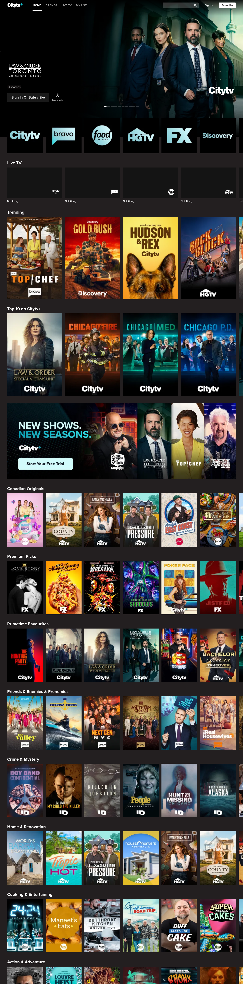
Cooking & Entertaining (29, 894)
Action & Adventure (26, 962)
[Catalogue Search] (178, 5)
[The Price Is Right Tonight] (179, 655)
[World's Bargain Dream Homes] (25, 858)
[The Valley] (25, 723)
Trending (15, 212)
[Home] (15, 5)
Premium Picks (21, 556)
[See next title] (237, 53)
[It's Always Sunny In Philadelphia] (64, 587)
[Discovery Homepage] (218, 135)
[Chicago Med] (150, 354)
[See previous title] (5, 53)
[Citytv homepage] (25, 135)
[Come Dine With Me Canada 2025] (218, 520)
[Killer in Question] (102, 790)
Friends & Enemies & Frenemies (37, 691)
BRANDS (51, 5)
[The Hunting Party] (25, 655)
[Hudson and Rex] (150, 258)
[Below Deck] (64, 723)
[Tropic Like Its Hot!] (64, 858)
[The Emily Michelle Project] (102, 520)
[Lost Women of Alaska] (218, 790)
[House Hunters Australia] (141, 858)
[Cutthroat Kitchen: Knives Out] (102, 925)
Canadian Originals (25, 488)
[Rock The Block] (208, 258)
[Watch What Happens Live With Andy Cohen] (179, 723)
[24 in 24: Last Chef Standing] (25, 925)
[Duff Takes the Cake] (179, 925)
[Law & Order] (64, 655)
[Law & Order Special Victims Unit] (34, 354)
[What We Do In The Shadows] (141, 587)
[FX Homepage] (179, 135)
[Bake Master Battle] (25, 520)
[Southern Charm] (141, 723)
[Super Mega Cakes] (218, 925)
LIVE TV (67, 5)
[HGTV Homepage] (141, 135)
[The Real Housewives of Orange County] (218, 723)
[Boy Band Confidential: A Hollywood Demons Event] (25, 790)
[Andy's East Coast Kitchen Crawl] (179, 520)
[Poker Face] (179, 587)
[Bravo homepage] (64, 135)
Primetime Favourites (27, 624)
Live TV (14, 163)
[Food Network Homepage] (102, 135)
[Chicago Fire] (92, 354)
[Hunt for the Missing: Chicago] (179, 790)
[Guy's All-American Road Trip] (141, 925)
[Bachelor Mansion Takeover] (218, 655)
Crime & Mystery (23, 759)
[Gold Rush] (92, 258)
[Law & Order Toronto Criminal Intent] (141, 655)
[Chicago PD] (208, 354)
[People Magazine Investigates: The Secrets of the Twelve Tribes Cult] (141, 790)
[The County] (64, 520)
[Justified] (218, 587)
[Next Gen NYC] (102, 723)
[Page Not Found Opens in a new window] (121, 441)
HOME (37, 5)
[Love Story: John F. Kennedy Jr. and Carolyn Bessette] (25, 587)
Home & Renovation (26, 826)
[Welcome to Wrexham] (102, 587)
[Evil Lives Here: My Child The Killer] (64, 790)
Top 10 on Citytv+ (23, 308)
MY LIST (81, 5)
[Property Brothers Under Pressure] (141, 520)
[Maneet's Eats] (64, 925)
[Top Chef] (34, 258)
